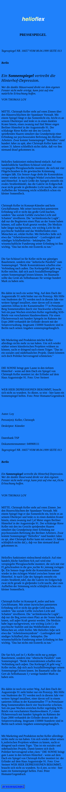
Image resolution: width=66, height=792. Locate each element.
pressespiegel (13, 787)
